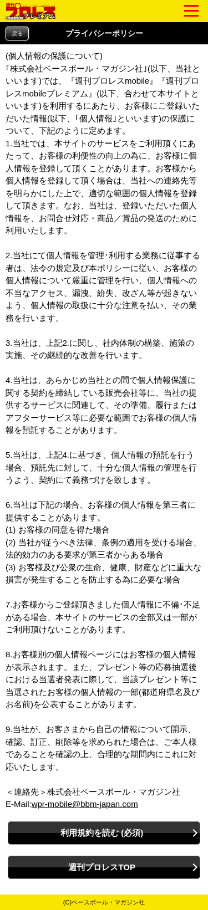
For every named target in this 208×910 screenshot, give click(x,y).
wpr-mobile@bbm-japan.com (85, 804)
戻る (17, 33)
